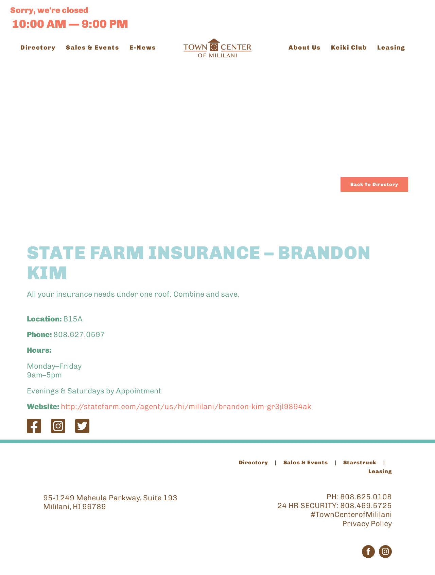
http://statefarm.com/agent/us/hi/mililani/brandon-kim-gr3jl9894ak (186, 406)
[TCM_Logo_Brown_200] (217, 42)
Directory (253, 462)
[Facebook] (368, 551)
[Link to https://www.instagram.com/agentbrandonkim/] (58, 426)
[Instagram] (385, 551)
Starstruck (360, 462)
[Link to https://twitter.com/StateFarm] (82, 426)
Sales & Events (305, 462)
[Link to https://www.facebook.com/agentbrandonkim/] (34, 426)
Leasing (380, 471)
